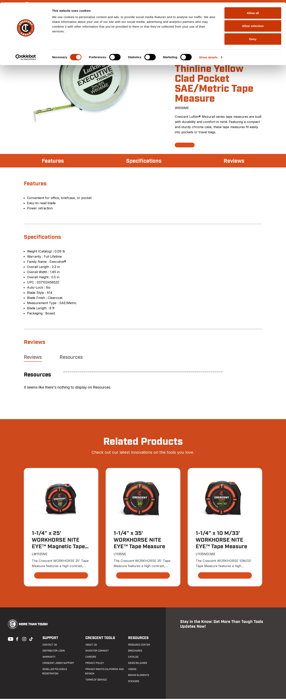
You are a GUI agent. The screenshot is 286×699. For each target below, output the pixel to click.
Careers (90, 657)
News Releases (137, 663)
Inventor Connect (96, 651)
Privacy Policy (94, 663)
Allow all (253, 10)
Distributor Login (53, 651)
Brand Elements (138, 675)
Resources (71, 357)
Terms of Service (95, 680)
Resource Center (139, 645)
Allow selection (253, 23)
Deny (253, 36)
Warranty (48, 657)
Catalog (133, 657)
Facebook (16, 638)
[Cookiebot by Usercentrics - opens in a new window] (25, 55)
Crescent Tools (100, 638)
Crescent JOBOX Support (58, 663)
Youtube (9, 638)
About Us (90, 645)
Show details (208, 54)
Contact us (49, 645)
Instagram (23, 638)
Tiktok (31, 638)
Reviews (233, 161)
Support (50, 638)
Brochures (135, 651)
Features (53, 161)
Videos (132, 669)
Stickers (133, 681)
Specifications (143, 161)
